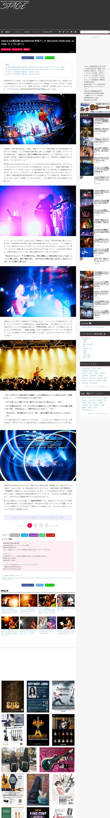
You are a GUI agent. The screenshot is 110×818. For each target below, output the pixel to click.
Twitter (24, 536)
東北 (84, 327)
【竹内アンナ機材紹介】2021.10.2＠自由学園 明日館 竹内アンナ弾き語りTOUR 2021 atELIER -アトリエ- (66, 627)
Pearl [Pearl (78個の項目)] (104, 382)
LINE (41, 536)
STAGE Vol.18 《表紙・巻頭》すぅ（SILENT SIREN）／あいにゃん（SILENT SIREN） (47, 626)
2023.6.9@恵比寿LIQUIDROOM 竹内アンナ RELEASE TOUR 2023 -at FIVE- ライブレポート (35, 43)
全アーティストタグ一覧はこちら (97, 369)
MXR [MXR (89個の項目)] (96, 382)
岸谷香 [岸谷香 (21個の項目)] (83, 358)
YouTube (50, 536)
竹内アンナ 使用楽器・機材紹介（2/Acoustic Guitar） (24, 75)
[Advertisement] (85, 15)
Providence (69, 579)
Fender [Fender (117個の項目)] (101, 380)
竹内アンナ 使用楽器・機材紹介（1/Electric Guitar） (23, 73)
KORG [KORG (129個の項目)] (88, 380)
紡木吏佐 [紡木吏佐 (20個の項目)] (88, 358)
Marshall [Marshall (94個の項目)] (91, 382)
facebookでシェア (28, 59)
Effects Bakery (22, 579)
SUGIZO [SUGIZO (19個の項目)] (102, 361)
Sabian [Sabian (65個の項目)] (93, 387)
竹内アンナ (16, 576)
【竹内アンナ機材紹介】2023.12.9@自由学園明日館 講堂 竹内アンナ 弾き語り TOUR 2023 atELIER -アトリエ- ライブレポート (47, 605)
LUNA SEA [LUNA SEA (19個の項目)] (96, 361)
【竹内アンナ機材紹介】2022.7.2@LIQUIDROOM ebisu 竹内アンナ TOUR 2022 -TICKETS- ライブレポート (10, 627)
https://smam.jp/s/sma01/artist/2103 (28, 566)
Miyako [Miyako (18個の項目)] (100, 363)
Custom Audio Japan (12, 579)
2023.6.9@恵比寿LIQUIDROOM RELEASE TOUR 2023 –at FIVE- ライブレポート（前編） (36, 68)
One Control (59, 579)
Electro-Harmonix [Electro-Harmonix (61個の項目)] (86, 390)
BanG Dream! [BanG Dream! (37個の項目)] (85, 353)
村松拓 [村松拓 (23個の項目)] (96, 353)
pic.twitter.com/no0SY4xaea (94, 93)
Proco (63, 579)
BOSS (5, 579)
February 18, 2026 (90, 100)
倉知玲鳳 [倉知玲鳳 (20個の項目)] (94, 358)
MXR (53, 579)
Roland (5, 580)
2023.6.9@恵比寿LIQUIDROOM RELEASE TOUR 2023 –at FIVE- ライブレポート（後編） (36, 70)
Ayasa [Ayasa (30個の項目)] (91, 353)
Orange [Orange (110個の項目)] (106, 380)
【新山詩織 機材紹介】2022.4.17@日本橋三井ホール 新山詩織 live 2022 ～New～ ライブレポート (29, 626)
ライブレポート (17, 50)
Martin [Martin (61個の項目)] (97, 387)
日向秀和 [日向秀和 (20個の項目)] (84, 361)
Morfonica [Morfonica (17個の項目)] (84, 365)
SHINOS (10, 580)
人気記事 (26, 32)
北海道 (85, 325)
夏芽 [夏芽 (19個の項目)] (106, 361)
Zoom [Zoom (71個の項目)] (99, 385)
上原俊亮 (6, 576)
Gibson (32, 579)
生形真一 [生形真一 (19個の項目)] (84, 363)
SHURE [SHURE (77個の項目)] (89, 385)
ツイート (39, 59)
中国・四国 (86, 340)
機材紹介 (7, 32)
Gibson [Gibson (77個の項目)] (84, 385)
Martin (50, 579)
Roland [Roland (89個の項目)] (100, 382)
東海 (84, 336)
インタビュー (17, 32)
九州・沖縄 (86, 343)
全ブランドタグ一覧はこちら (99, 393)
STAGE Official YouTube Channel (93, 312)
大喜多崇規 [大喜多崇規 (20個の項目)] (100, 358)
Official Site (14, 536)
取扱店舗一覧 (47, 32)
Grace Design (38, 579)
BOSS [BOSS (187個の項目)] (83, 380)
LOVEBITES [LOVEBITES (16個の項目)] (91, 365)
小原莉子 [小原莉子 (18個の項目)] (95, 363)
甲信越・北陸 (87, 334)
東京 (84, 332)
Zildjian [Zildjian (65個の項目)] (88, 387)
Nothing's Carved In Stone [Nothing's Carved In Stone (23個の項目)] (88, 356)
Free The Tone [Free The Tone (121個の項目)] (94, 380)
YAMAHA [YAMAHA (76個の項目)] (94, 385)
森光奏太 (11, 576)
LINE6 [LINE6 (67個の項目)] (83, 387)
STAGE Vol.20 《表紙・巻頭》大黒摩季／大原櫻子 (66, 603)
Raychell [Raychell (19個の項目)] (90, 361)
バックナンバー (36, 32)
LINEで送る (50, 59)
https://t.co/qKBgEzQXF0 (93, 91)
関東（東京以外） (88, 330)
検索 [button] (108, 33)
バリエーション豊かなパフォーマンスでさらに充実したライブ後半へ (43, 518)
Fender (28, 579)
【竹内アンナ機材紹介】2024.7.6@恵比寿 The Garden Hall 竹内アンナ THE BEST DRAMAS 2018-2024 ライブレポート (29, 605)
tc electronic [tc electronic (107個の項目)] (85, 382)
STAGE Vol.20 (6, 50)
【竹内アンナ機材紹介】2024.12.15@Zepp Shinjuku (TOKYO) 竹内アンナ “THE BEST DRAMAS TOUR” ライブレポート (10, 605)
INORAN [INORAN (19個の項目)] (90, 363)
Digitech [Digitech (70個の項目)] (104, 385)
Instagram (33, 536)
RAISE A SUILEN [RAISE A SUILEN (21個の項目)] (100, 356)
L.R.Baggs (45, 579)
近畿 (84, 338)
